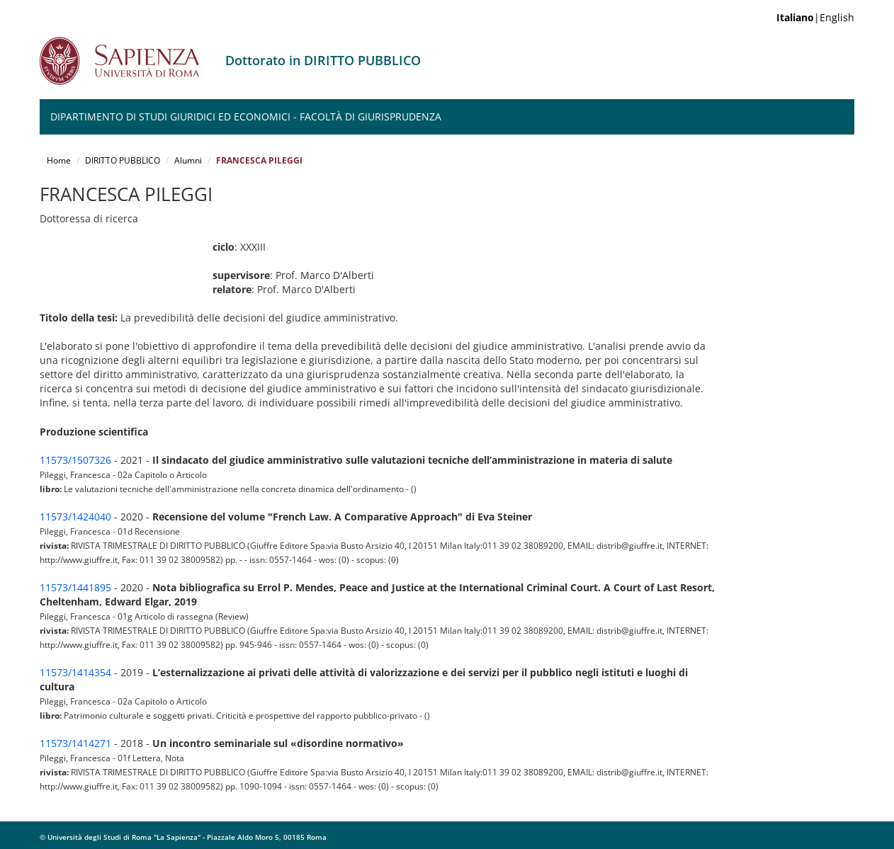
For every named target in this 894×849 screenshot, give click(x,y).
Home (59, 160)
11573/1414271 (75, 743)
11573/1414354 (75, 672)
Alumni (188, 160)
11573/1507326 (75, 460)
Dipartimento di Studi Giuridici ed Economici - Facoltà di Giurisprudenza (245, 116)
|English (815, 17)
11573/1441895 (75, 587)
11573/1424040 (75, 516)
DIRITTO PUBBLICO (122, 160)
